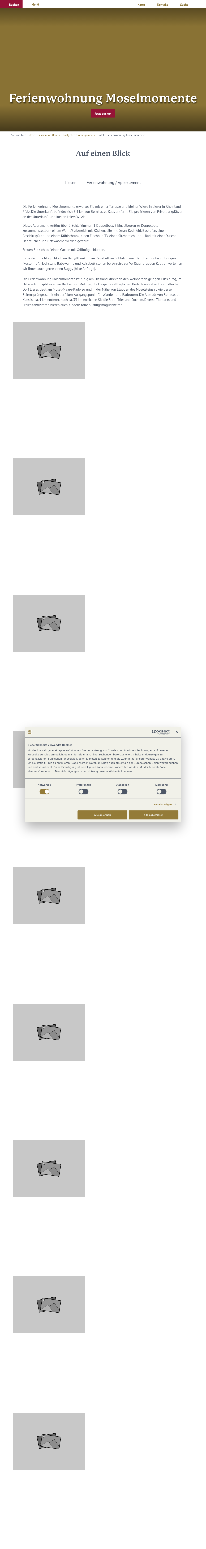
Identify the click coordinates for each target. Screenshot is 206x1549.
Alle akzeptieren (153, 814)
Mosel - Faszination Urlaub (44, 135)
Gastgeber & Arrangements (79, 135)
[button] (11, 4)
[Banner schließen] (177, 732)
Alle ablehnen (102, 814)
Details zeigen (163, 804)
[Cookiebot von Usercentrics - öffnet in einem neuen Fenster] (154, 732)
